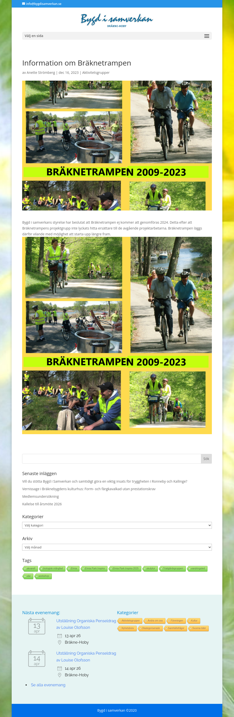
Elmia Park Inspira (95, 568)
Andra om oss (155, 620)
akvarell (31, 568)
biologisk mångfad (53, 568)
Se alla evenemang (48, 685)
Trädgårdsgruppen (173, 568)
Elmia (74, 568)
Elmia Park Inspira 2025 (126, 568)
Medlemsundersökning (40, 496)
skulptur (151, 568)
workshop (44, 576)
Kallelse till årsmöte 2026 (42, 504)
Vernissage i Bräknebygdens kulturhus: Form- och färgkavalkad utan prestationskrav (88, 489)
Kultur (194, 620)
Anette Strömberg (41, 72)
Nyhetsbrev (128, 628)
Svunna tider (199, 628)
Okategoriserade (151, 628)
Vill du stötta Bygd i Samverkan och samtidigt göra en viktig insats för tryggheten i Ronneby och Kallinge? (104, 481)
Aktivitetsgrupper (95, 72)
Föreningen (177, 620)
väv (29, 576)
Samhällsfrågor (176, 628)
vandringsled (198, 568)
